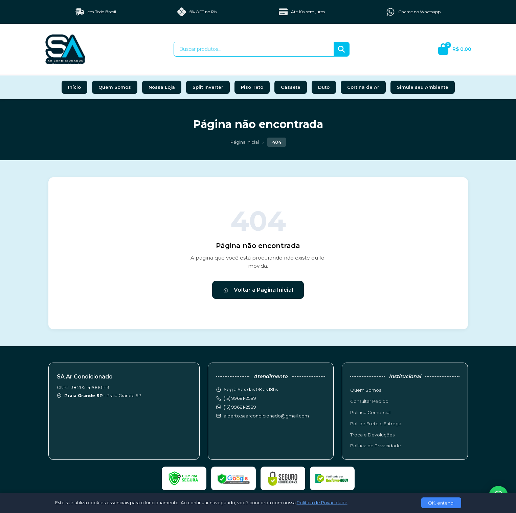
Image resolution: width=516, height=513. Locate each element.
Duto (324, 87)
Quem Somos (114, 87)
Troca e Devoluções (372, 434)
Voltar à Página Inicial (258, 290)
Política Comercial (370, 412)
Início (74, 87)
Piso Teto (252, 87)
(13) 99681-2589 (240, 407)
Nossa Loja (162, 87)
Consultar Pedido (369, 401)
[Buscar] (341, 49)
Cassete (290, 87)
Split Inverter (208, 87)
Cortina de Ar (363, 87)
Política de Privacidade (375, 445)
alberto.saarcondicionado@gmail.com (266, 415)
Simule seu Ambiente (422, 87)
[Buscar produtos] (254, 49)
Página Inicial (244, 142)
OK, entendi (441, 503)
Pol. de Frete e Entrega (375, 423)
